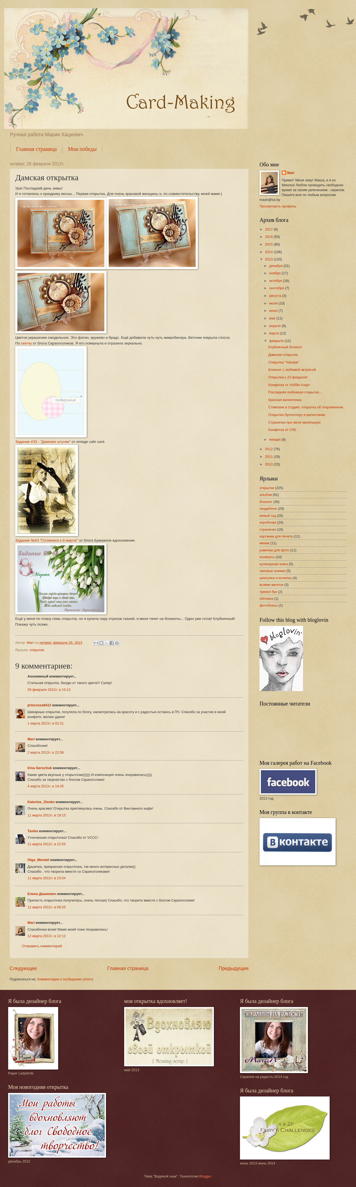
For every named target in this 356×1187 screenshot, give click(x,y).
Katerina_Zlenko (41, 802)
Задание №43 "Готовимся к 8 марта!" (46, 540)
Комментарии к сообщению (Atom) (65, 979)
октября (276, 281)
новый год (268, 516)
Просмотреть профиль (278, 206)
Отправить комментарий (42, 946)
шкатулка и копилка (276, 578)
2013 (269, 259)
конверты (267, 557)
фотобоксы (268, 605)
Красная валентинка (284, 400)
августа (275, 296)
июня (274, 311)
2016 (269, 237)
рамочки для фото (274, 550)
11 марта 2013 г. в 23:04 (46, 878)
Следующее (23, 968)
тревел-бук (268, 592)
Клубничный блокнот (285, 347)
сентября (277, 288)
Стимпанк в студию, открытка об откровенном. (306, 407)
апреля (275, 326)
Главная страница (36, 149)
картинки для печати (276, 536)
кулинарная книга (274, 564)
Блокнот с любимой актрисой (292, 370)
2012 (269, 449)
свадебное (268, 509)
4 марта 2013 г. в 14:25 (45, 786)
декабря (276, 266)
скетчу (27, 343)
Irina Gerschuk (39, 768)
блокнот (266, 502)
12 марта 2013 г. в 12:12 (46, 936)
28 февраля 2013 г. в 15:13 (48, 690)
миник (264, 543)
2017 (269, 229)
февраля (277, 341)
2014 (269, 252)
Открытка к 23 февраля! (288, 377)
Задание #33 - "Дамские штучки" (42, 442)
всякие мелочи (271, 585)
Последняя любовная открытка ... (295, 392)
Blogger (205, 1176)
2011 (269, 457)
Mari (31, 739)
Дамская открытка (283, 355)
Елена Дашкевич (41, 894)
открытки (37, 650)
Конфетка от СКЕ (282, 430)
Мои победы (82, 149)
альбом (266, 495)
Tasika (32, 831)
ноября (275, 273)
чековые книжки (272, 571)
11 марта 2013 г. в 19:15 (46, 815)
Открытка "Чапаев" (283, 362)
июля (274, 303)
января (275, 439)
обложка (266, 598)
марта (274, 333)
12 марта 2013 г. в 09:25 (46, 907)
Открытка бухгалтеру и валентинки (296, 415)
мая (272, 318)
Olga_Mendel (38, 860)
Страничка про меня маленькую (294, 422)
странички (268, 529)
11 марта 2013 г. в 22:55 (46, 844)
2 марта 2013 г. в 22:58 (45, 752)
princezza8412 (39, 705)
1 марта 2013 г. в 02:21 (45, 723)
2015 (269, 244)
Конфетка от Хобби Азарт (289, 385)
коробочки (268, 522)
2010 (269, 464)
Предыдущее (234, 968)
